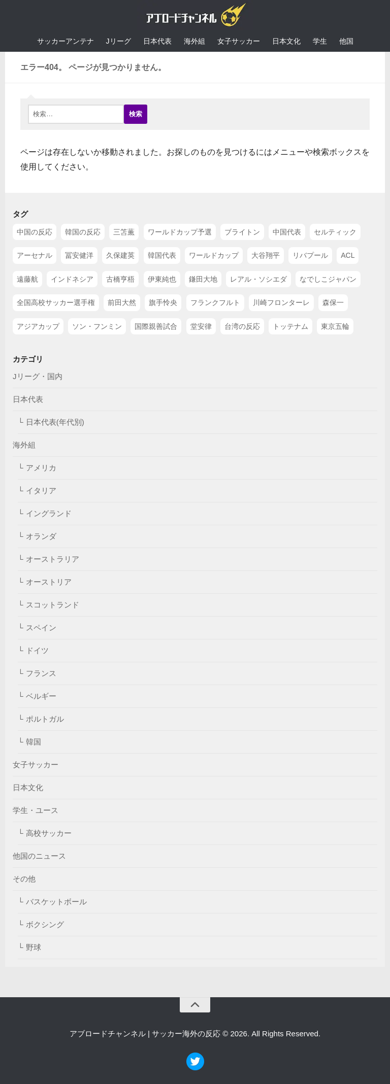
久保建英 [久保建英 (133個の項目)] (120, 255)
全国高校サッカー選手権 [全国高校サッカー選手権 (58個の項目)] (56, 302)
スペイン (41, 627)
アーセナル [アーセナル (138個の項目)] (34, 255)
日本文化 (286, 41)
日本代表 (157, 41)
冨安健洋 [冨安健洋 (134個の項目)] (79, 255)
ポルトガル (45, 719)
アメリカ (41, 467)
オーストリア (49, 582)
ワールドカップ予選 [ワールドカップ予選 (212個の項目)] (180, 232)
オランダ (41, 536)
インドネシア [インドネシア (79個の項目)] (72, 279)
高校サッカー (49, 833)
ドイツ (37, 650)
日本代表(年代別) (55, 422)
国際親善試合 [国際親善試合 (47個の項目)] (156, 326)
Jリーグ (118, 41)
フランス (41, 673)
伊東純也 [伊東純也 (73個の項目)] (162, 279)
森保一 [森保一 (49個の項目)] (333, 302)
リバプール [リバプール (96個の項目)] (310, 255)
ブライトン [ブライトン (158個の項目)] (242, 232)
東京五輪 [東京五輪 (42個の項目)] (335, 326)
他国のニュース (39, 856)
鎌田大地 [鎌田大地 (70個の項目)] (203, 279)
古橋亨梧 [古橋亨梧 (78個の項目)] (120, 279)
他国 (346, 41)
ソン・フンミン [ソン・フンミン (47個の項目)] (97, 326)
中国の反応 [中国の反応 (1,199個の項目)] (34, 232)
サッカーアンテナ (65, 41)
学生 (320, 41)
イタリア (41, 490)
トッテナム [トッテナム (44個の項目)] (290, 326)
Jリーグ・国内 (37, 376)
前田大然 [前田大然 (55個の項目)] (122, 302)
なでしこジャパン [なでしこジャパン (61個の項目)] (328, 279)
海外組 (194, 41)
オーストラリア (52, 559)
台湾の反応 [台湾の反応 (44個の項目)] (242, 326)
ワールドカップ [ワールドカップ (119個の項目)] (214, 255)
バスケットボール (56, 901)
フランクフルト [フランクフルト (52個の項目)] (215, 302)
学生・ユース (35, 810)
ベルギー (41, 696)
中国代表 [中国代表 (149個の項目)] (287, 232)
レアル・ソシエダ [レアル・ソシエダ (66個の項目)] (258, 279)
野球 (33, 947)
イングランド (49, 513)
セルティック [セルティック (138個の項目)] (335, 232)
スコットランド (52, 604)
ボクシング (45, 924)
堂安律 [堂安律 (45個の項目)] (201, 326)
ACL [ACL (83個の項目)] (347, 255)
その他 (24, 878)
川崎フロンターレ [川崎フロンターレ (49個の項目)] (281, 302)
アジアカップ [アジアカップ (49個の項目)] (38, 326)
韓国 (33, 741)
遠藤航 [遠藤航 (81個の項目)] (27, 279)
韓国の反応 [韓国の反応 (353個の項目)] (83, 232)
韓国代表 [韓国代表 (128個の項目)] (162, 255)
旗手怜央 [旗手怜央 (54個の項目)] (163, 302)
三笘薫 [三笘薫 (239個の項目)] (124, 232)
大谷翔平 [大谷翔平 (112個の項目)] (265, 255)
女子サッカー (238, 41)
